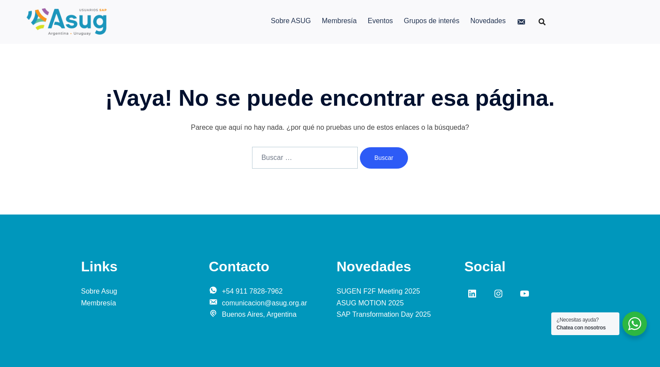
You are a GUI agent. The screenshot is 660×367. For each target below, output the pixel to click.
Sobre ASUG (291, 20)
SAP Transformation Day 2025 (384, 314)
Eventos (380, 20)
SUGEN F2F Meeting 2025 (378, 291)
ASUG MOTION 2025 (370, 303)
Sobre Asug (99, 291)
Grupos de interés (432, 20)
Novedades (488, 20)
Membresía (339, 20)
